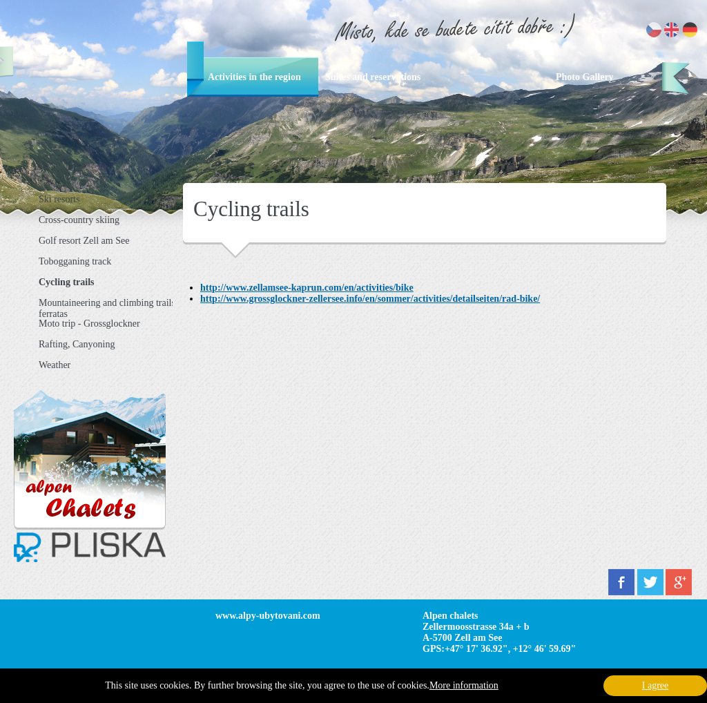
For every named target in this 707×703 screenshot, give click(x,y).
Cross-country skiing (79, 220)
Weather (54, 365)
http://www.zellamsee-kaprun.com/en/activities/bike (307, 287)
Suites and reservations (372, 77)
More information (463, 685)
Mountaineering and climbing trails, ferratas (108, 308)
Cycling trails (67, 282)
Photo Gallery (585, 77)
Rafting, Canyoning (77, 344)
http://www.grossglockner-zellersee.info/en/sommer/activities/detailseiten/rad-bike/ (370, 298)
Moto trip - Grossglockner (89, 323)
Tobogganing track (75, 261)
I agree (655, 685)
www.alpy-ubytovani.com (267, 615)
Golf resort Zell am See (84, 240)
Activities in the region (254, 77)
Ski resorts (59, 199)
